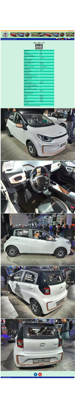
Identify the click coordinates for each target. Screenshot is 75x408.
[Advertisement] (37, 15)
